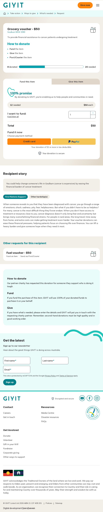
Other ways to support (14, 457)
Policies (49, 503)
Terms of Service (66, 376)
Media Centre (47, 413)
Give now (85, 5)
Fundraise (8, 448)
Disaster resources (50, 417)
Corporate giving (11, 452)
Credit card (29, 141)
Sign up (10, 382)
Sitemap (58, 503)
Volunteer (7, 440)
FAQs (43, 421)
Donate (6, 435)
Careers (7, 413)
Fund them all (13, 117)
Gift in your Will (10, 444)
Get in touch (9, 417)
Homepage (13, 5)
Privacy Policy (50, 376)
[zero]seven (28, 508)
